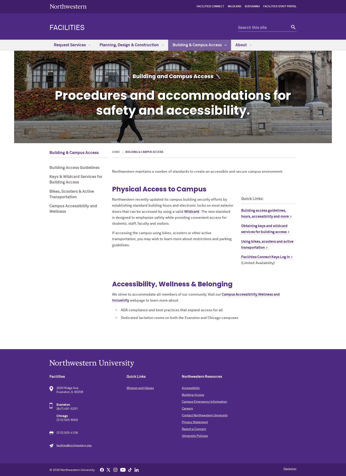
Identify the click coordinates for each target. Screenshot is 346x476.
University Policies (195, 435)
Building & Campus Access (200, 45)
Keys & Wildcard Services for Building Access (75, 179)
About (243, 45)
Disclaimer (290, 469)
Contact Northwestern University (205, 415)
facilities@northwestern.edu (74, 445)
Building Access (193, 394)
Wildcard (234, 6)
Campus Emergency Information (204, 401)
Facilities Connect (210, 6)
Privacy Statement (195, 422)
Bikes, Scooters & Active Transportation (71, 194)
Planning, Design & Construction (132, 45)
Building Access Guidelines (74, 168)
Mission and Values (140, 388)
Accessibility (191, 388)
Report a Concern (194, 429)
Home (116, 152)
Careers (187, 408)
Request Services (72, 45)
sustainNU (252, 6)
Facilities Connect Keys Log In (265, 257)
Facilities (67, 27)
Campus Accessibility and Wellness (73, 209)
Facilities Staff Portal (280, 6)
